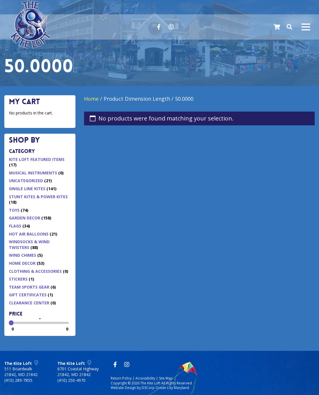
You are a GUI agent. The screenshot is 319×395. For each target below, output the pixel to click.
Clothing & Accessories (35, 271)
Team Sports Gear (29, 287)
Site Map (166, 378)
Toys (14, 210)
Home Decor (22, 263)
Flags (15, 226)
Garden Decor (24, 218)
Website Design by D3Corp (133, 387)
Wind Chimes (22, 255)
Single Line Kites (27, 188)
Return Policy (121, 378)
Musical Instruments (33, 173)
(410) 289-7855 (18, 380)
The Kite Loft (150, 383)
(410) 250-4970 (71, 380)
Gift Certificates (27, 294)
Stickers (18, 279)
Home (91, 98)
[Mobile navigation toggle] (306, 27)
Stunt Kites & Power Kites (38, 196)
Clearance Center (29, 303)
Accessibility (145, 378)
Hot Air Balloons (28, 234)
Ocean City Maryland (172, 387)
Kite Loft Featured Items (37, 159)
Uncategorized (26, 180)
